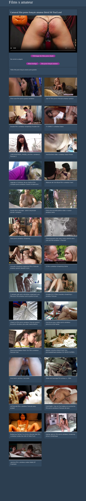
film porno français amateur (49, 63)
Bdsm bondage (32, 63)
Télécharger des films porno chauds (43, 56)
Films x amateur (21, 2)
